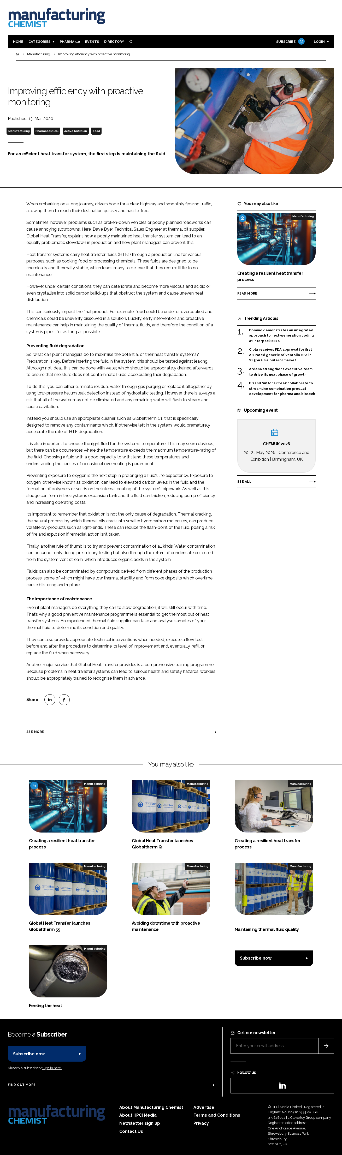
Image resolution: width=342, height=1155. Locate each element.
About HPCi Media (138, 1115)
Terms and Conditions (216, 1115)
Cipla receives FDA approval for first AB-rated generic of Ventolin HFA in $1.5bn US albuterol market (280, 355)
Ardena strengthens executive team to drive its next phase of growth (280, 372)
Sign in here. (52, 1068)
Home (18, 42)
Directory (114, 42)
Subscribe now (256, 958)
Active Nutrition (75, 131)
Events (92, 42)
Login (319, 42)
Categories (39, 42)
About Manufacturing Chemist (151, 1107)
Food (96, 131)
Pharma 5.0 (70, 42)
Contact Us (131, 1131)
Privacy (201, 1123)
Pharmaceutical (47, 131)
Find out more (22, 1085)
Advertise (203, 1107)
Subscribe (289, 41)
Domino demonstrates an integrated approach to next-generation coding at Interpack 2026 (281, 336)
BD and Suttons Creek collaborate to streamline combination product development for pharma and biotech (282, 389)
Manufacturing (19, 131)
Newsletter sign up (139, 1123)
